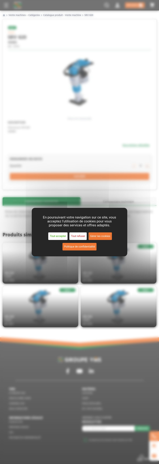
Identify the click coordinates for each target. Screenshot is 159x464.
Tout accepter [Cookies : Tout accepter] (58, 236)
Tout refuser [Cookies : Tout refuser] (78, 236)
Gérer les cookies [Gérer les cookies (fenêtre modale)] (100, 236)
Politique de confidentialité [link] (79, 246)
